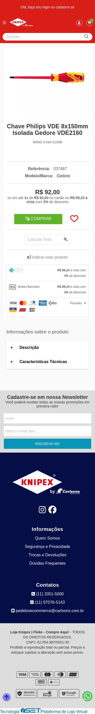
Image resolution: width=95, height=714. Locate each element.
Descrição (29, 347)
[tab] (47, 273)
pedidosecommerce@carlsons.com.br (47, 611)
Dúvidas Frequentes (47, 563)
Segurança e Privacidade (47, 546)
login (47, 7)
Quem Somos (47, 538)
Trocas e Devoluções (48, 555)
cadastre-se (65, 7)
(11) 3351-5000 (47, 594)
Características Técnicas (43, 362)
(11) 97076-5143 (47, 602)
